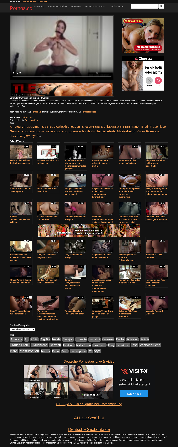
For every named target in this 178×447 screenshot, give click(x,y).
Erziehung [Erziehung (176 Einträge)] (115, 126)
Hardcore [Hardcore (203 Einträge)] (27, 131)
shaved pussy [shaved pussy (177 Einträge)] (18, 136)
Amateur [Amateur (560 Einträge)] (16, 126)
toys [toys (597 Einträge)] (33, 136)
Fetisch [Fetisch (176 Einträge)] (125, 126)
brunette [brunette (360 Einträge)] (70, 126)
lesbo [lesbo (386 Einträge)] (112, 131)
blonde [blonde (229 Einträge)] (49, 126)
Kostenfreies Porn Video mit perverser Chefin (101, 163)
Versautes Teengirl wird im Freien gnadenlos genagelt (102, 314)
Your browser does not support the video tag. (61, 48)
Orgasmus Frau (31, 120)
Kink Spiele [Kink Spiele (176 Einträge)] (54, 131)
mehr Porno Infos (17, 106)
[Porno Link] (61, 89)
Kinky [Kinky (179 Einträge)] (65, 131)
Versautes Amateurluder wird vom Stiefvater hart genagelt (102, 219)
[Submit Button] (161, 6)
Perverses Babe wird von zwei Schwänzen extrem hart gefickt (128, 219)
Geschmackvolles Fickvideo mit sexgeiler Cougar (21, 257)
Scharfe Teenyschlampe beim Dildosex (20, 219)
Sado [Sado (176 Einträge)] (157, 131)
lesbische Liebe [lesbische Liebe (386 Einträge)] (98, 131)
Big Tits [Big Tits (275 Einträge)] (39, 126)
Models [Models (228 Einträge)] (141, 131)
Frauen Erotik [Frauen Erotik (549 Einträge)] (139, 126)
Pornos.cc (21, 8)
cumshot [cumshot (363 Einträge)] (82, 126)
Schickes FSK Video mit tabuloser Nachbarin (128, 314)
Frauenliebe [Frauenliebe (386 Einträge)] (158, 126)
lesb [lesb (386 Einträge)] (85, 131)
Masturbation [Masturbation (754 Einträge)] (126, 131)
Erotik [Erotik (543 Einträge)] (105, 126)
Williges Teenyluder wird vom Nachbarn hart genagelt (74, 191)
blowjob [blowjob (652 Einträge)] (59, 126)
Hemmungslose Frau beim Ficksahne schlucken (155, 283)
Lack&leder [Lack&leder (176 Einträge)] (75, 131)
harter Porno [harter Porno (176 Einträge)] (40, 131)
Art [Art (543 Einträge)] (24, 126)
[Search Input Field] (145, 6)
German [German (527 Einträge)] (15, 131)
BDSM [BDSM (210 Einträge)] (31, 126)
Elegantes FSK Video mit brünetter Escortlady (155, 163)
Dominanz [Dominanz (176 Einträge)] (94, 126)
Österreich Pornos (29, 1)
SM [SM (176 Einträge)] (28, 136)
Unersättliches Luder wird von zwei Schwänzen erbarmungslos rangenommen (101, 285)
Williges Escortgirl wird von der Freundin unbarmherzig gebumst (156, 191)
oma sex (43, 1)
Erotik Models (27, 117)
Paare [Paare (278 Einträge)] (150, 131)
